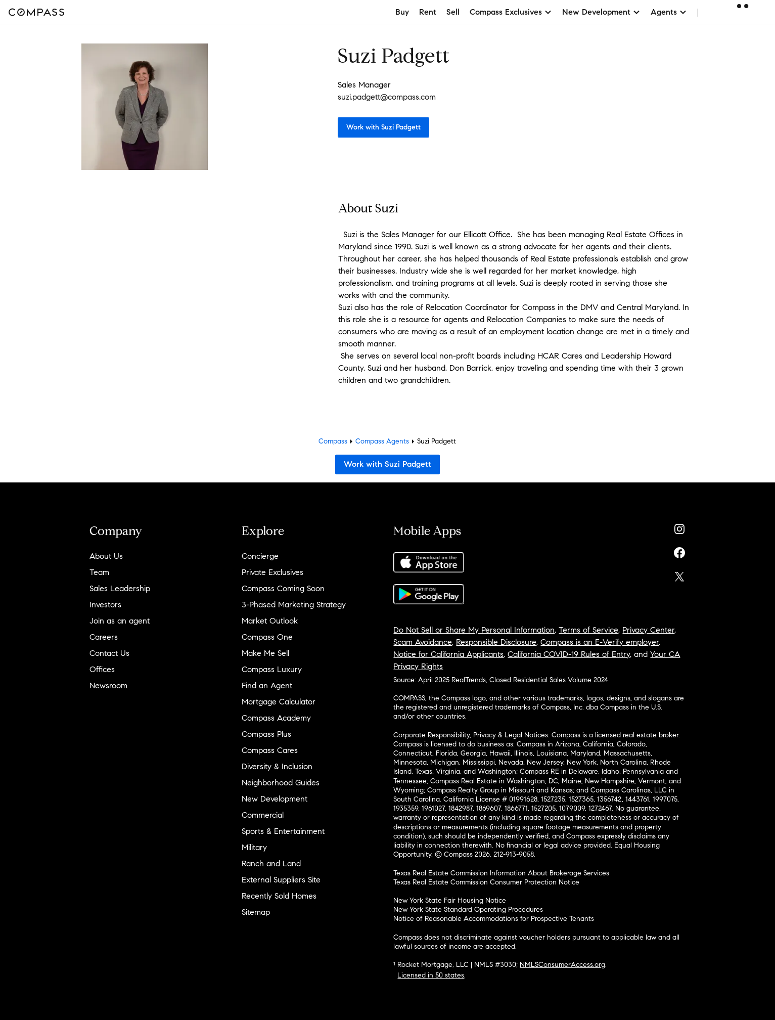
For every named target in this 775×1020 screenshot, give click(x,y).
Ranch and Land (271, 863)
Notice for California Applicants (448, 654)
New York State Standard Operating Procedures (468, 909)
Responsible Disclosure (496, 642)
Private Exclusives (272, 572)
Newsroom (108, 685)
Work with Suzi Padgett (383, 127)
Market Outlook (270, 621)
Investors (105, 604)
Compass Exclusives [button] (511, 12)
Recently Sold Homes (279, 896)
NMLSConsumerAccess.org (562, 964)
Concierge (260, 556)
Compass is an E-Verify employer (599, 642)
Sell (453, 12)
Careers (103, 637)
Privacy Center (648, 630)
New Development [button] (601, 12)
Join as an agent (119, 621)
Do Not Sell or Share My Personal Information (474, 630)
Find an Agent (267, 685)
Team (99, 572)
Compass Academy (276, 718)
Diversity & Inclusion (277, 766)
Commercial (263, 815)
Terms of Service (588, 630)
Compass (332, 441)
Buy (402, 12)
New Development (274, 799)
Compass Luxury (272, 669)
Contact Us (109, 653)
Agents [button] (669, 12)
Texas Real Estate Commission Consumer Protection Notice (486, 882)
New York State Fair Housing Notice (449, 900)
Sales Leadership (119, 588)
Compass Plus (266, 734)
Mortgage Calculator (278, 701)
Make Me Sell (265, 653)
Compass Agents (382, 441)
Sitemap (256, 912)
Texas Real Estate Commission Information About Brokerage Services (501, 873)
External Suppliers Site (281, 879)
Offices (102, 669)
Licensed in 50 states (430, 975)
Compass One (267, 637)
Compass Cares (270, 750)
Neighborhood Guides (281, 782)
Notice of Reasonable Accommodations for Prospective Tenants (493, 918)
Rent (427, 12)
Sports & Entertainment (283, 831)
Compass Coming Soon (283, 588)
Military (254, 847)
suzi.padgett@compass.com (387, 97)
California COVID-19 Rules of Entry (569, 654)
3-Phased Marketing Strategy (294, 604)
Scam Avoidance (422, 642)
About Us (106, 556)
